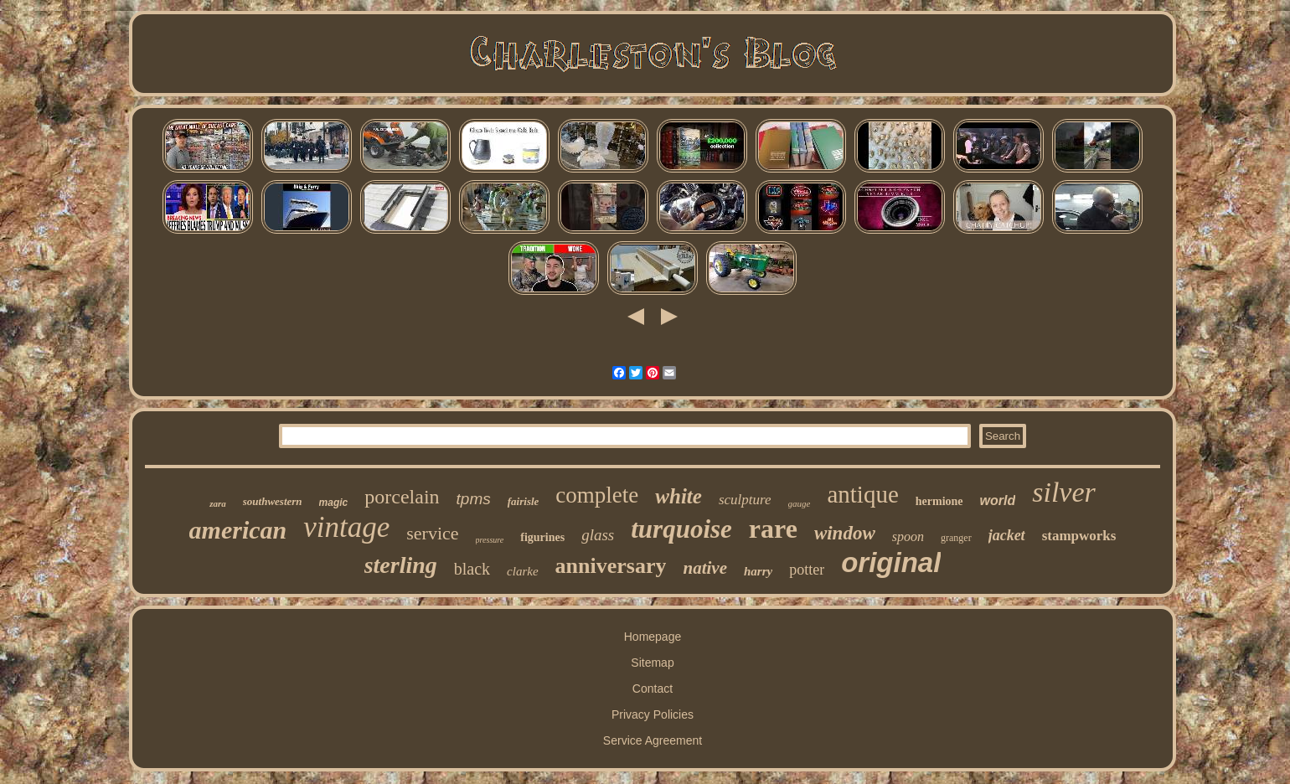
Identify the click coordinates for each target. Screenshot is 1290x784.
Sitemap (652, 662)
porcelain (401, 497)
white (678, 496)
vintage (346, 527)
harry (758, 571)
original (891, 562)
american (238, 530)
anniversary (611, 566)
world (998, 500)
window (844, 533)
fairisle (523, 501)
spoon (908, 536)
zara (217, 503)
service (432, 533)
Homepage (653, 636)
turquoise (681, 529)
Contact (652, 688)
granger (956, 538)
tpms (474, 499)
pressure (490, 539)
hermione (939, 501)
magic (333, 502)
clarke (522, 571)
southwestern (272, 501)
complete (596, 495)
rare (773, 528)
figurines (542, 537)
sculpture (745, 500)
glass (597, 535)
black (472, 569)
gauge (799, 503)
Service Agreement (652, 740)
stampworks (1079, 536)
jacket (1006, 535)
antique (862, 494)
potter (806, 569)
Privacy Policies (652, 714)
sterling (400, 565)
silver (1064, 492)
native (705, 568)
